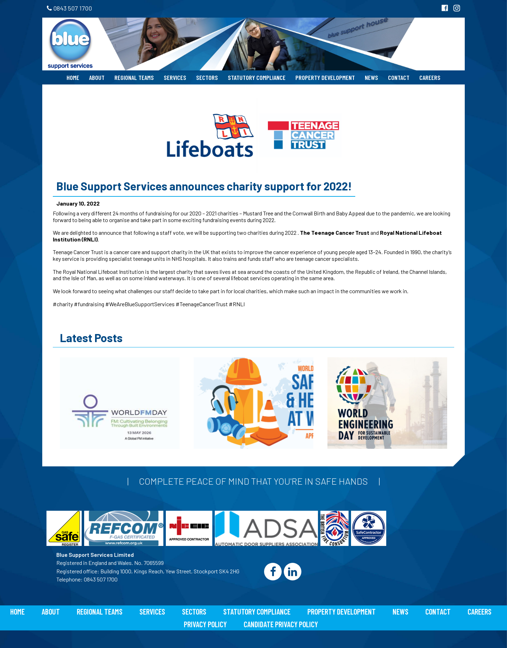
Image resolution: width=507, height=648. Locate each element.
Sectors (207, 77)
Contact (398, 77)
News (371, 77)
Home (73, 77)
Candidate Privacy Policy (281, 624)
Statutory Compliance (257, 77)
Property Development (325, 77)
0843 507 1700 (69, 8)
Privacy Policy (205, 624)
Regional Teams (134, 77)
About (97, 77)
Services (175, 77)
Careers (429, 77)
